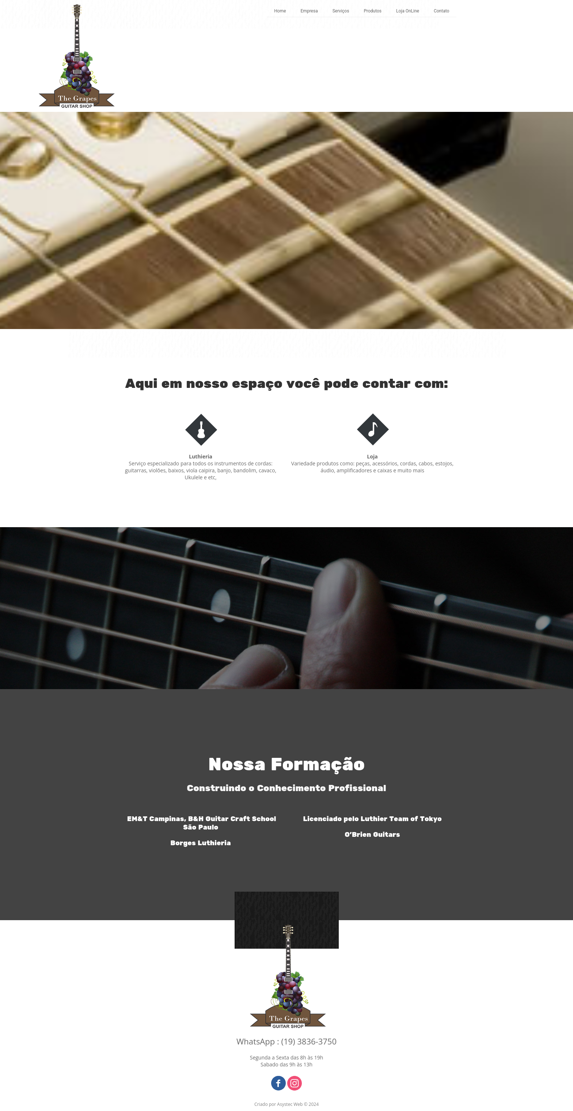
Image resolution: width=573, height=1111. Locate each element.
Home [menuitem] (280, 11)
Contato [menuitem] (441, 11)
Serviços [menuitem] (341, 11)
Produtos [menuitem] (373, 11)
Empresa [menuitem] (309, 11)
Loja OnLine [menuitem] (407, 11)
